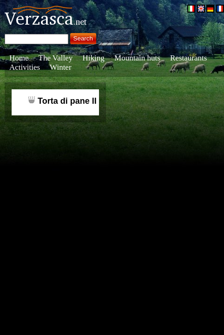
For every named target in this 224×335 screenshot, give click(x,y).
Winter (61, 67)
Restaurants (188, 58)
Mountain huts (137, 58)
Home (19, 58)
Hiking (94, 58)
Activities (24, 67)
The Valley (56, 58)
